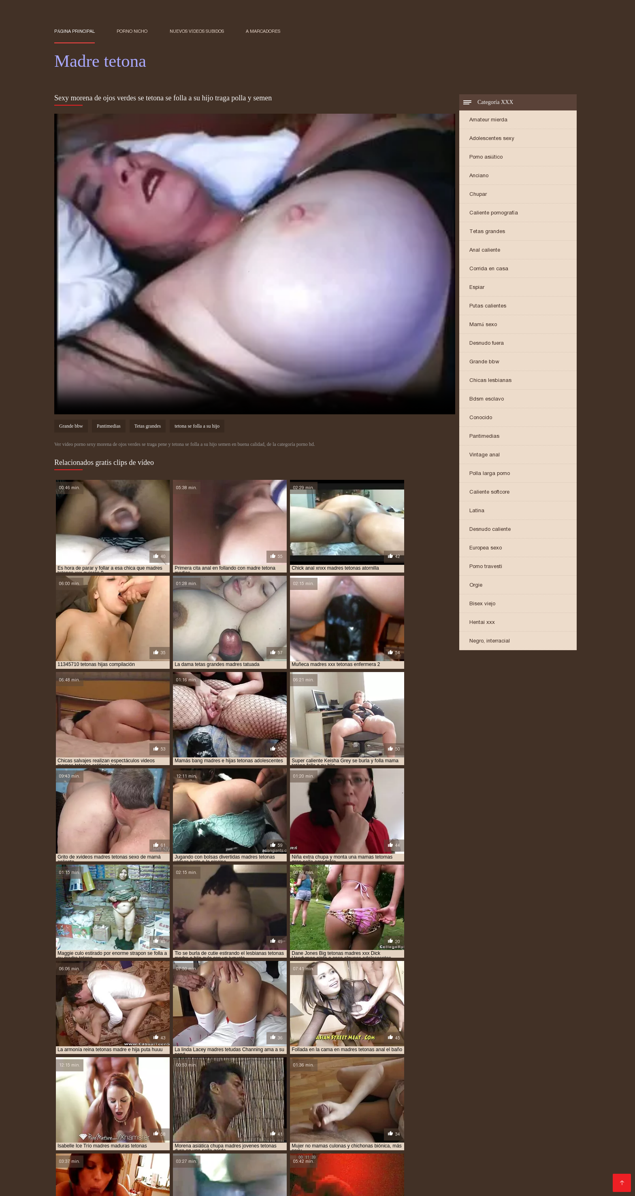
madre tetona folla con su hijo (154, 1100)
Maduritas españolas (150, 1171)
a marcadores (263, 31)
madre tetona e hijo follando (434, 1096)
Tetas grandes (487, 232)
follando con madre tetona (158, 1091)
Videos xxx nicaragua (291, 1158)
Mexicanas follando (211, 1171)
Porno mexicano (501, 1132)
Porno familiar (172, 1184)
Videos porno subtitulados (540, 1158)
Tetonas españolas (236, 1132)
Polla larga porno (489, 474)
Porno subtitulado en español (290, 1184)
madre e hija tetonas (179, 1096)
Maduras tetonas (220, 1184)
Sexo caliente (160, 1178)
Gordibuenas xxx (159, 1152)
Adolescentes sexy (491, 139)
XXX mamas (187, 1145)
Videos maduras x (140, 1145)
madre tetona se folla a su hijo (329, 1100)
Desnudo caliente (490, 530)
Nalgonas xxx (528, 1139)
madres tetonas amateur (214, 1113)
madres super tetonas (489, 1109)
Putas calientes (487, 306)
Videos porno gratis (275, 1145)
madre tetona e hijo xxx (507, 1096)
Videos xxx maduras (445, 1132)
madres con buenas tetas (259, 1105)
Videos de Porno (425, 1139)
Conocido (480, 418)
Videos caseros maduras (320, 1171)
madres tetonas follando (473, 1118)
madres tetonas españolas (402, 1118)
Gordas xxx (507, 1145)
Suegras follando (275, 1152)
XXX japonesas (330, 1145)
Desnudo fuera (486, 344)
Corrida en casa (488, 269)
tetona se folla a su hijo (197, 427)
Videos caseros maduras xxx (397, 1145)
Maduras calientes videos (304, 1132)
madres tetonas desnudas (185, 1118)
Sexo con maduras (370, 1139)
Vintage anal (484, 455)
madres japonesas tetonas (178, 1109)
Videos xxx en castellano (183, 1158)
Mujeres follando (518, 1178)
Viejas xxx (325, 1139)
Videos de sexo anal (217, 1152)
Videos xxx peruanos (306, 1178)
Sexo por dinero (207, 1178)
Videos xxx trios (257, 1165)
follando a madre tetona (85, 1091)
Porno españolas (505, 1171)
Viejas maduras (285, 1139)
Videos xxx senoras (129, 1132)
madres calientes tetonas (189, 1105)
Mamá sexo (483, 325)
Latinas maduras (328, 1152)
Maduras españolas (477, 1165)
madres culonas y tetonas (474, 1105)
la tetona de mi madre (471, 1091)
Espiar (476, 288)
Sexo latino (93, 1158)
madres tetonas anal (278, 1113)
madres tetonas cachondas (344, 1113)
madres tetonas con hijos (115, 1118)
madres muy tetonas (311, 1109)
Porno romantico (207, 1165)
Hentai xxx (482, 623)
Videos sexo (102, 1139)
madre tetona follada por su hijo (242, 1100)
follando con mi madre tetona (237, 1091)
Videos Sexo (253, 1178)
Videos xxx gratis (456, 1152)
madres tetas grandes (81, 1113)
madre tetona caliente (361, 1096)
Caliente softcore (489, 493)
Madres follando (309, 1165)
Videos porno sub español (92, 1152)
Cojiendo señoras (112, 1178)
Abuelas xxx (226, 1145)
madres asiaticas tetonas (119, 1105)
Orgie (475, 586)
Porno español (183, 1132)
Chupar (478, 195)
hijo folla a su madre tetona (317, 1091)
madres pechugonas (368, 1109)
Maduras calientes (479, 1139)
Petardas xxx (547, 1145)
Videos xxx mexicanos (86, 1165)
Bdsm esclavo (486, 400)
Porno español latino (447, 1171)
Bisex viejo (482, 604)
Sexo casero (240, 1139)
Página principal (74, 31)
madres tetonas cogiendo (487, 1113)
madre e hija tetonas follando (250, 1096)
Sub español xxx (423, 1158)
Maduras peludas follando (408, 1165)
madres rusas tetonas (427, 1109)
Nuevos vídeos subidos (197, 31)
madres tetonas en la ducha (328, 1118)
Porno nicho (132, 31)
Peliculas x (127, 1158)
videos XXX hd (392, 1171)
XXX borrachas (464, 1145)
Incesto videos (76, 1132)
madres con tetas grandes (403, 1105)
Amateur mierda (488, 120)
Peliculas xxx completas (374, 1178)
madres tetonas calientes (416, 1113)
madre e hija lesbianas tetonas (108, 1096)
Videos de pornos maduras (451, 1178)
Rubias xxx (240, 1158)
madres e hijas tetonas (110, 1109)
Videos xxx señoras (151, 1165)
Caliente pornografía (493, 213)
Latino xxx (352, 1165)
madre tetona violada (482, 1100)
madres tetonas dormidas (255, 1118)
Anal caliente (484, 251)
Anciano (478, 176)
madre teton (311, 1096)
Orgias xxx (91, 1184)
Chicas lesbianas (490, 381)
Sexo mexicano (507, 1152)
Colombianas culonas (540, 1165)
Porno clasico (262, 1171)
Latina (476, 511)
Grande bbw (484, 362)
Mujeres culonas (475, 1158)
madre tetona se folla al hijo (412, 1100)
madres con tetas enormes (330, 1105)
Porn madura (130, 1184)
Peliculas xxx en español (392, 1152)
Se (364, 1171)
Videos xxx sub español (360, 1158)
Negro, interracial (489, 641)
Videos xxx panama (189, 1139)
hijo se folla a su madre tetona (399, 1091)
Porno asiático (486, 158)
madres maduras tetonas (248, 1109)
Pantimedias (484, 437)
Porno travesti (485, 567)
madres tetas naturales (146, 1113)
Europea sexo (485, 548)
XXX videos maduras (85, 1171)
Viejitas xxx (140, 1139)
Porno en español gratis (378, 1132)
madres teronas (543, 1109)
